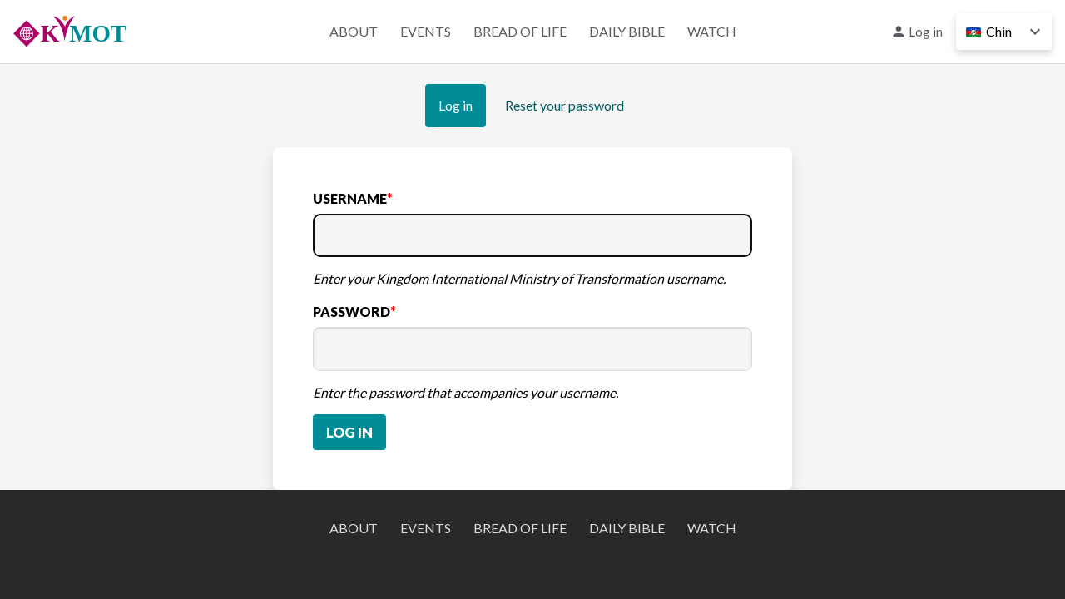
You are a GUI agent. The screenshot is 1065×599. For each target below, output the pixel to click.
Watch (711, 31)
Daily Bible (627, 31)
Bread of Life (520, 31)
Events (425, 31)
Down (1035, 31)
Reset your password (564, 105)
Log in (926, 31)
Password (351, 311)
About (353, 31)
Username (350, 198)
